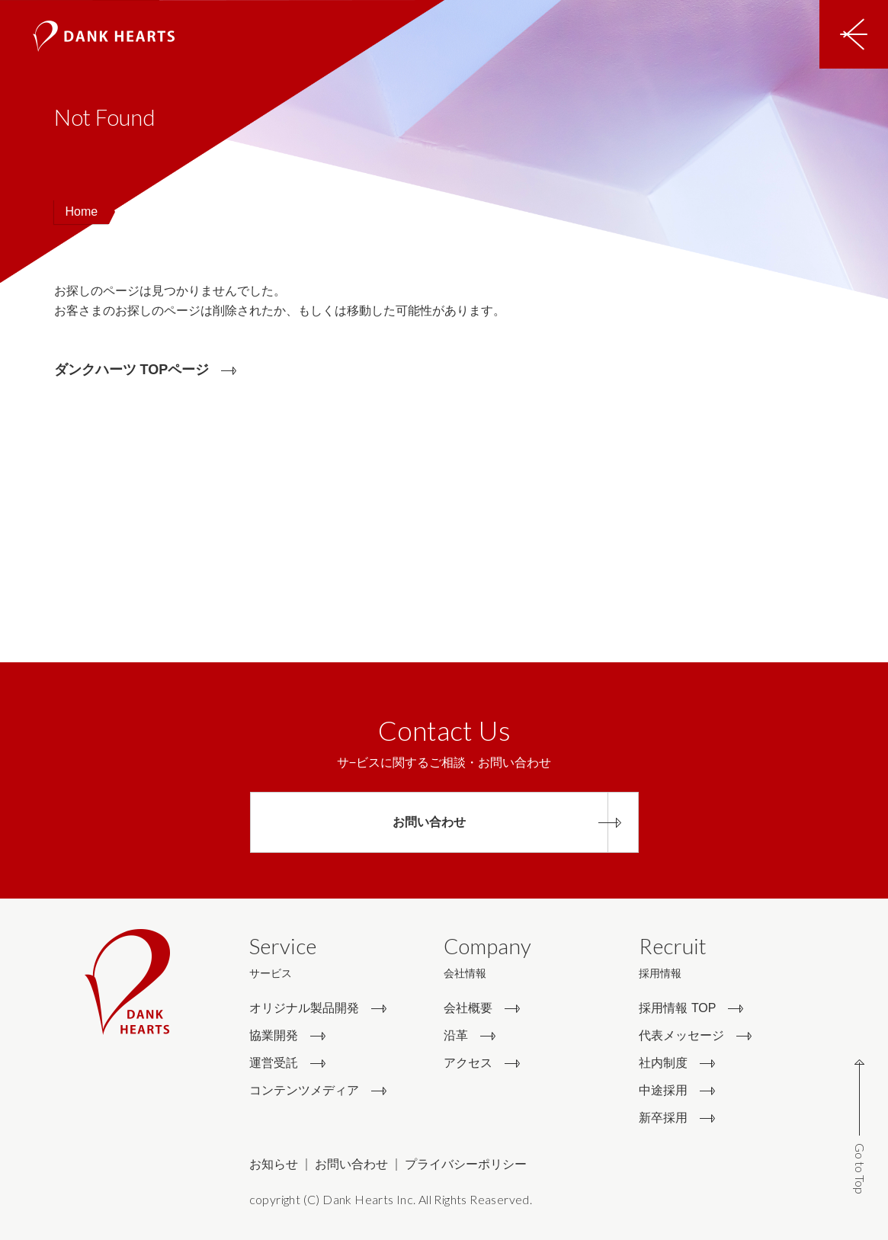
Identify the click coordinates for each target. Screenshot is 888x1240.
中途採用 (663, 1090)
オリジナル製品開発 (304, 1007)
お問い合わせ (351, 1164)
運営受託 (273, 1062)
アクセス (468, 1062)
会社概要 (468, 1007)
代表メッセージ (681, 1035)
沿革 (456, 1035)
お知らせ (273, 1164)
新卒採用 (663, 1117)
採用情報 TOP (677, 1007)
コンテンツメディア (304, 1090)
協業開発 (273, 1035)
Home (82, 211)
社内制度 (663, 1062)
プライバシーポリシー (466, 1164)
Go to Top (860, 1168)
